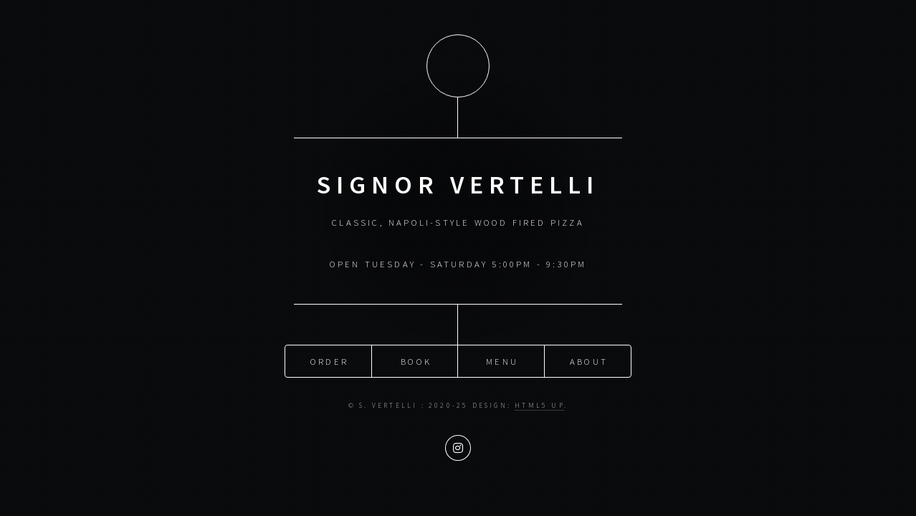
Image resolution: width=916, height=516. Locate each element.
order (329, 359)
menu (502, 359)
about (589, 359)
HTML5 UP (539, 403)
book (416, 359)
